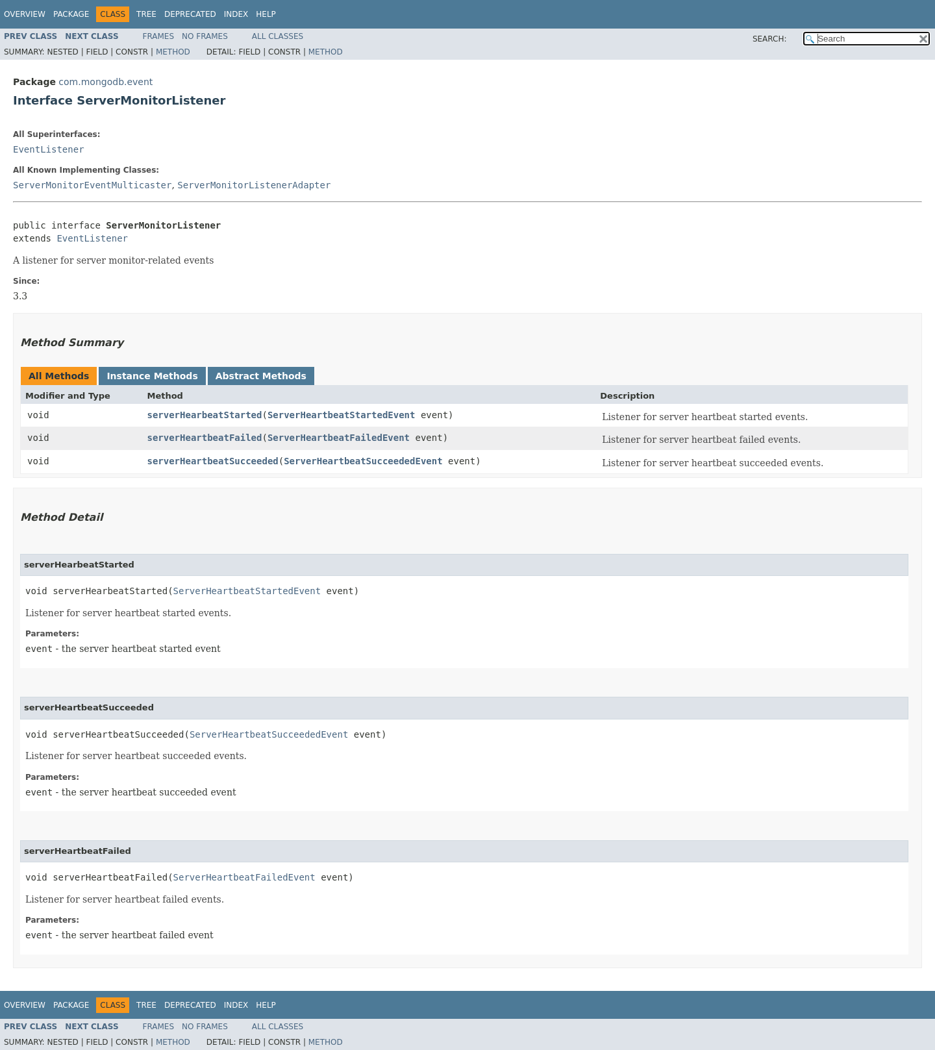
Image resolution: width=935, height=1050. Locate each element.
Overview (24, 14)
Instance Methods (151, 376)
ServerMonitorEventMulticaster (92, 185)
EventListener (48, 149)
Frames (159, 36)
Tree (146, 14)
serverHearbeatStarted (204, 415)
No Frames (205, 36)
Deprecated (190, 14)
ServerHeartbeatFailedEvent (339, 437)
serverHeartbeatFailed (204, 437)
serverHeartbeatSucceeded (212, 461)
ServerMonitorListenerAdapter (253, 185)
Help (266, 14)
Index (236, 14)
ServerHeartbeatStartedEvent (342, 415)
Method (173, 51)
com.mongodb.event (105, 82)
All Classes (277, 36)
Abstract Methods (261, 376)
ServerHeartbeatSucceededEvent (363, 461)
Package (71, 14)
